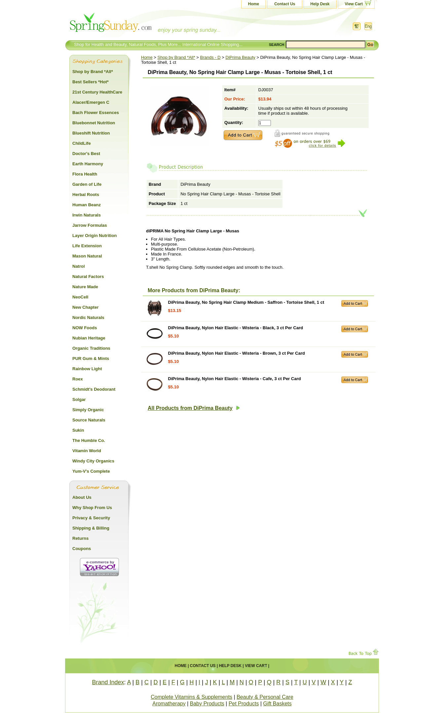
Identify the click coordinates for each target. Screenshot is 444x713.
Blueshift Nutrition (91, 133)
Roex (77, 378)
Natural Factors (88, 276)
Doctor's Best (86, 153)
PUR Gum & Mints (90, 358)
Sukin (78, 430)
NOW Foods (84, 327)
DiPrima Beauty (240, 57)
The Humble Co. (88, 440)
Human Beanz (86, 204)
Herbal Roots (85, 194)
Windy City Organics (93, 460)
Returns (80, 538)
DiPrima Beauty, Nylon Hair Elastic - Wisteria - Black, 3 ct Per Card (235, 327)
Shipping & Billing (90, 528)
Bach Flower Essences (95, 112)
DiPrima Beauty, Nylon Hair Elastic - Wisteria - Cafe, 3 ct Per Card (234, 378)
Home (253, 4)
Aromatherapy (169, 703)
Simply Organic (88, 409)
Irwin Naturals (86, 215)
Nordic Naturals (88, 317)
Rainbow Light (87, 368)
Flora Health (84, 174)
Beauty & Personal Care (265, 697)
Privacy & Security (91, 517)
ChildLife (81, 143)
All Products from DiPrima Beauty (194, 408)
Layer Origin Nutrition (94, 235)
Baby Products (207, 703)
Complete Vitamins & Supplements (191, 697)
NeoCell (80, 297)
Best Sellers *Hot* (90, 81)
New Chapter (85, 307)
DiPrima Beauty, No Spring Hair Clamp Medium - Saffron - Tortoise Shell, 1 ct (246, 302)
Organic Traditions (91, 348)
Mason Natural (87, 256)
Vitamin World (86, 450)
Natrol (78, 266)
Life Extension (87, 245)
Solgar (79, 399)
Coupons (81, 548)
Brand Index (108, 682)
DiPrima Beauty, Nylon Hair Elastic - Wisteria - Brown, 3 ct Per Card (236, 353)
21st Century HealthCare (97, 92)
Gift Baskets (277, 703)
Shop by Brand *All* (176, 57)
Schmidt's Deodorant (93, 389)
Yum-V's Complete (91, 471)
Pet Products (244, 703)
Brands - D (210, 57)
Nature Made (85, 286)
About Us (82, 497)
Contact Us (284, 4)
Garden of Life (86, 184)
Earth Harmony (87, 163)
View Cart (354, 4)
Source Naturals (88, 419)
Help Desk (320, 4)
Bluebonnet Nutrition (93, 122)
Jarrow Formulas (89, 225)
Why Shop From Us (92, 507)
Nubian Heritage (88, 338)
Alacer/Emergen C (90, 102)
